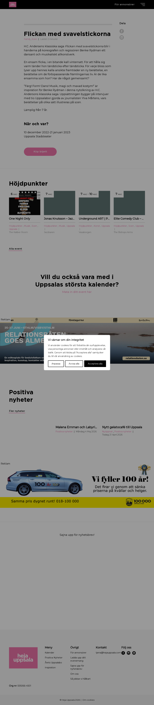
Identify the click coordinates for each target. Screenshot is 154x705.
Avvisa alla (74, 363)
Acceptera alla (95, 363)
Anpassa (56, 363)
